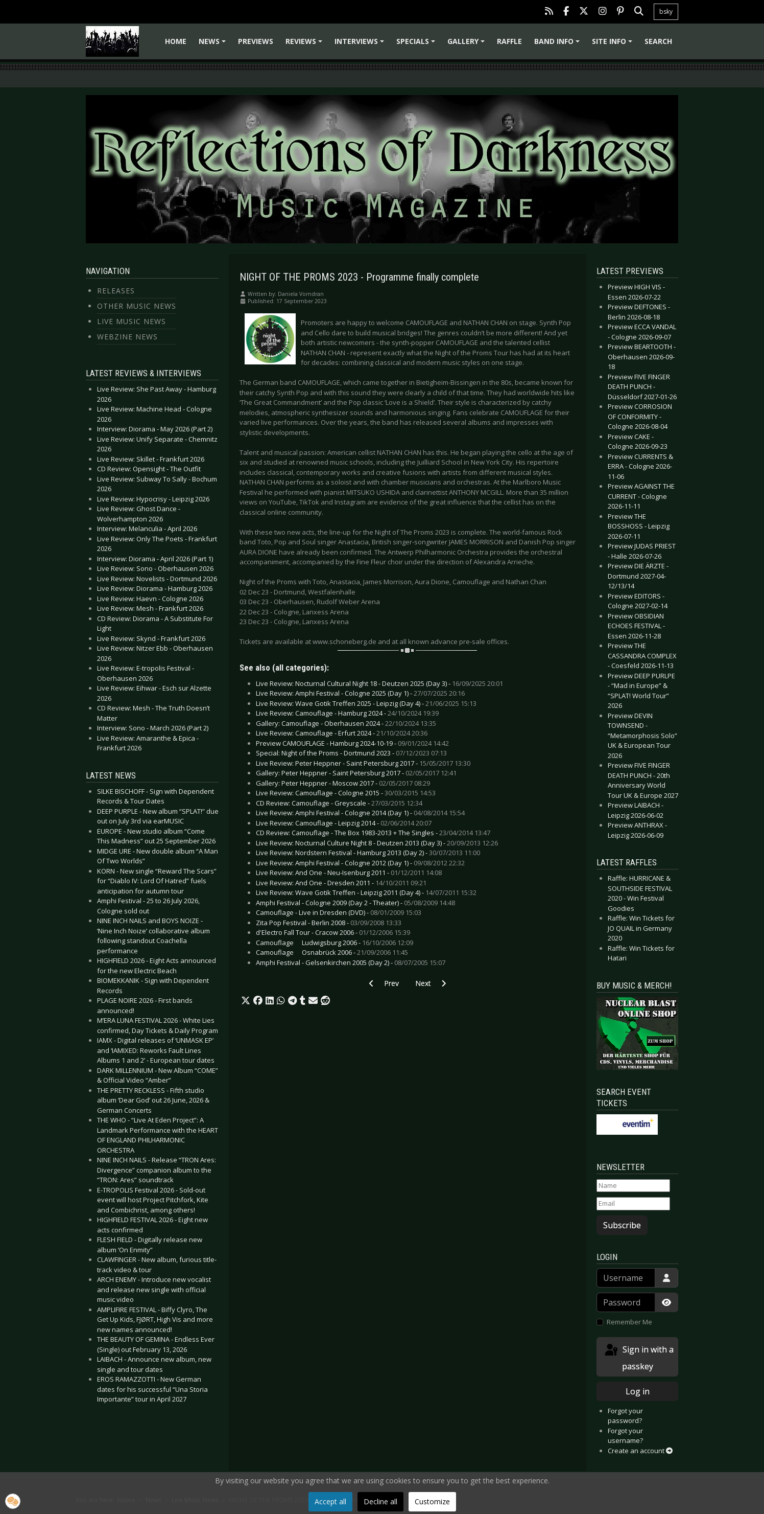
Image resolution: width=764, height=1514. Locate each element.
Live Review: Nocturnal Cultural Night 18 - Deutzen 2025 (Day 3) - (379, 683)
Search (658, 41)
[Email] (633, 1203)
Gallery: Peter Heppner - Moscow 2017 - (343, 783)
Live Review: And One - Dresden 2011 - (341, 882)
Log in (638, 1391)
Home (175, 41)
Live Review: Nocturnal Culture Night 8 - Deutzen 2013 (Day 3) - (377, 842)
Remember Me (629, 1321)
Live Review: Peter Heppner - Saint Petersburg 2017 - (363, 763)
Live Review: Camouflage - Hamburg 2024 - (347, 713)
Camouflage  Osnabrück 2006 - (332, 952)
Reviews (305, 44)
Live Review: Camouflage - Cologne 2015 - (346, 792)
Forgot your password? (625, 1416)
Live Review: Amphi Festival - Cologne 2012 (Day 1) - (360, 862)
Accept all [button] (330, 1501)
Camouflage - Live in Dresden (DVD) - (338, 912)
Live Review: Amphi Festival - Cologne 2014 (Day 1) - (360, 812)
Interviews (361, 44)
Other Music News (136, 306)
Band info (558, 44)
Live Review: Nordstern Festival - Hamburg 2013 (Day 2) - (368, 852)
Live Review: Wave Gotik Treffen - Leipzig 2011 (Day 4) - (366, 892)
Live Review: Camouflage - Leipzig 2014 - (344, 823)
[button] (245, 1000)
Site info (613, 44)
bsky (666, 11)
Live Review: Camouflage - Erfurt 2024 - (341, 733)
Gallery (467, 44)
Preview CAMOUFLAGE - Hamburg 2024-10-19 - (352, 743)
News (214, 44)
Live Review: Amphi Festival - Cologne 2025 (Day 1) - (360, 693)
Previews (255, 41)
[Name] (633, 1185)
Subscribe (622, 1225)
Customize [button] (432, 1501)
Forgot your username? (625, 1436)
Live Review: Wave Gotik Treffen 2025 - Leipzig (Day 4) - (366, 703)
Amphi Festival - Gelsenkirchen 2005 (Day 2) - (350, 962)
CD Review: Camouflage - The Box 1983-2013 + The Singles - (373, 832)
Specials (417, 44)
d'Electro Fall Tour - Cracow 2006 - (333, 932)
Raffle (509, 41)
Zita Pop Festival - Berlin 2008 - (328, 922)
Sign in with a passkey (638, 1357)
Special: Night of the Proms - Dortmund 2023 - (351, 753)
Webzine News (127, 336)
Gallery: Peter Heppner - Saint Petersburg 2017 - (356, 772)
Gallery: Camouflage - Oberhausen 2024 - (346, 723)
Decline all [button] (380, 1501)
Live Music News (131, 321)
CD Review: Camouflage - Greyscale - (339, 803)
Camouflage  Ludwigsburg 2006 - (334, 942)
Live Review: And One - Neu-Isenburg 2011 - (349, 872)
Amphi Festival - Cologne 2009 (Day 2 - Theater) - (355, 902)
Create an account (640, 1450)
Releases (116, 290)
